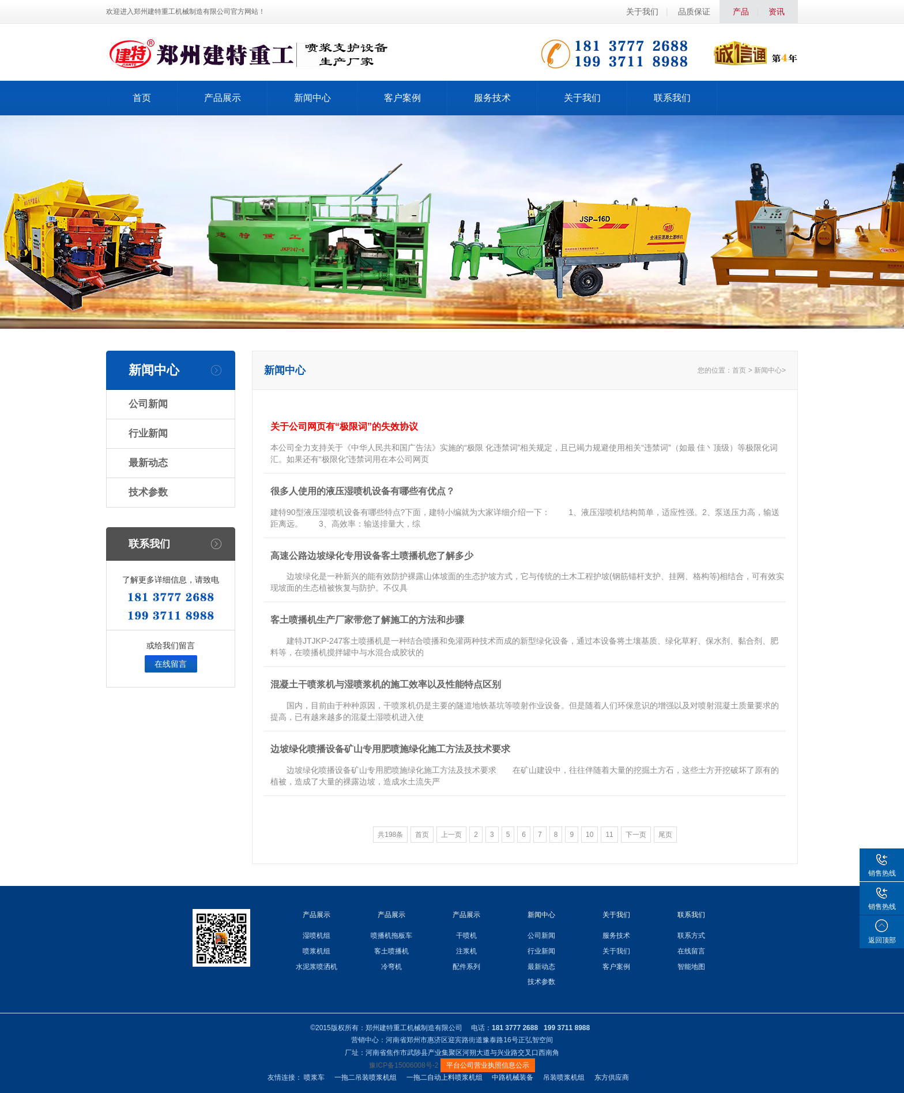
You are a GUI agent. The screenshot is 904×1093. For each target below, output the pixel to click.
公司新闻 (148, 404)
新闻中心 (312, 98)
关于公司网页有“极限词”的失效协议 (344, 426)
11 (609, 835)
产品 (741, 11)
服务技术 (492, 98)
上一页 (451, 835)
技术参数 (148, 492)
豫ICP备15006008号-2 (403, 1065)
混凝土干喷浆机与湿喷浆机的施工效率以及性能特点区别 (385, 684)
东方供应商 (611, 1077)
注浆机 (466, 951)
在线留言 (171, 663)
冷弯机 (391, 967)
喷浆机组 (316, 951)
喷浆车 (314, 1077)
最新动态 (148, 462)
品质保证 (694, 11)
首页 (142, 98)
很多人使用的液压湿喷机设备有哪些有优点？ (362, 491)
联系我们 (672, 98)
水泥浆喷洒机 (316, 967)
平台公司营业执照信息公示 (487, 1065)
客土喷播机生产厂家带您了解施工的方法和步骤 (367, 620)
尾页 (665, 835)
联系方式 (691, 936)
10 (589, 835)
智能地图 (691, 967)
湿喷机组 (316, 936)
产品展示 (222, 98)
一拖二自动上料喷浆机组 (444, 1077)
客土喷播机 (391, 951)
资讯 (777, 11)
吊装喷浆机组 (564, 1077)
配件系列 (466, 967)
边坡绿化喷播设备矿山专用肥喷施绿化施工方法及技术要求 (390, 749)
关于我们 (642, 11)
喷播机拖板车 (391, 936)
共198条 (390, 835)
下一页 (636, 835)
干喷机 (466, 936)
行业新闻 (148, 433)
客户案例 (402, 98)
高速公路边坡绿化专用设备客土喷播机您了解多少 (371, 556)
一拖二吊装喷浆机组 (365, 1077)
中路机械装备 (512, 1077)
